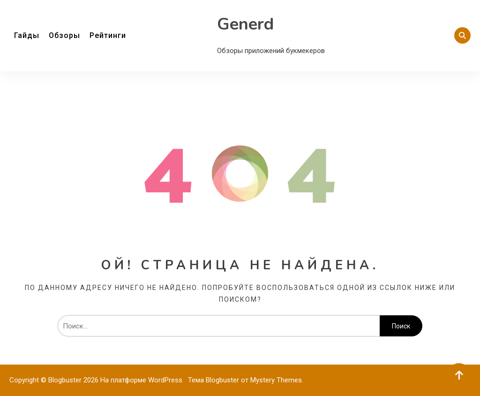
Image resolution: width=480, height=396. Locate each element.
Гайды (26, 35)
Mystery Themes (276, 380)
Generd (245, 24)
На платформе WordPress (142, 380)
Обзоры (64, 35)
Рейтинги (108, 35)
